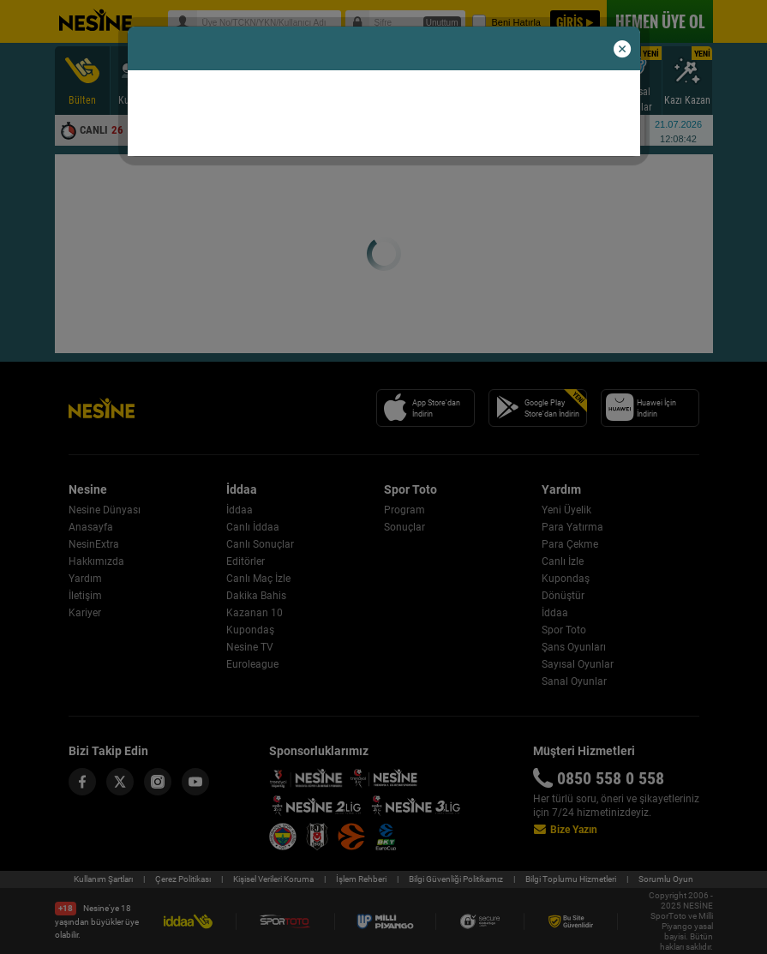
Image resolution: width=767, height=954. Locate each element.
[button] (622, 49)
